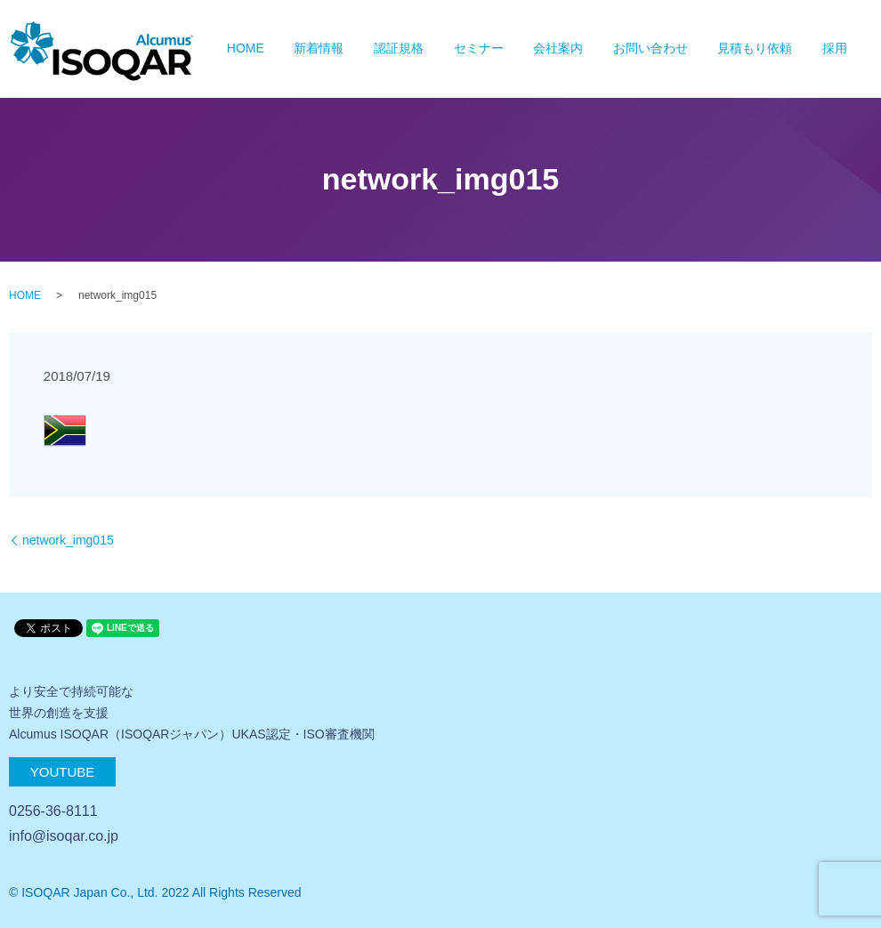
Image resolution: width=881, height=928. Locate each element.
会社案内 (558, 49)
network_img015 (68, 540)
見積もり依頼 (754, 49)
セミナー (479, 49)
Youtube (62, 771)
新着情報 (319, 49)
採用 (834, 49)
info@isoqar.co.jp (63, 835)
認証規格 (399, 49)
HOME (245, 49)
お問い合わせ (650, 49)
